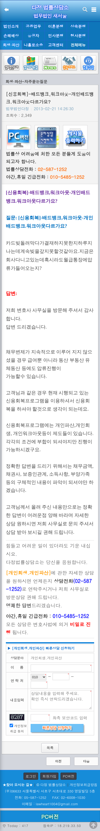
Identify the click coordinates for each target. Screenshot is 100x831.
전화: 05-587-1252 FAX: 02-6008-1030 (50, 797)
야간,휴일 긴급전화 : (45, 177)
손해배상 (11, 35)
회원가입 (49, 776)
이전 (58, 761)
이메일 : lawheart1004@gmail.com (50, 803)
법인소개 (11, 26)
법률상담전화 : (36, 169)
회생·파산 (11, 45)
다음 (86, 761)
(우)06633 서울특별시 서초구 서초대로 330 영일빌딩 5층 (50, 791)
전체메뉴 (78, 45)
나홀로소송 (33, 45)
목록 (49, 747)
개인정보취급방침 (83, 784)
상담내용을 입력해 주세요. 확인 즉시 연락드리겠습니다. (61, 699)
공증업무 (33, 26)
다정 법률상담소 (50, 7)
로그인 (31, 776)
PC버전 (68, 776)
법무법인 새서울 (49, 15)
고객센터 (55, 45)
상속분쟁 (78, 26)
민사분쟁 (55, 35)
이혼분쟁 (55, 26)
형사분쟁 (78, 35)
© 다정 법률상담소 (51, 784)
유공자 (33, 35)
